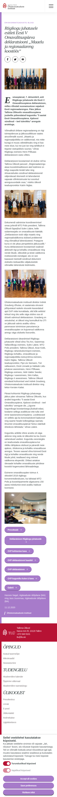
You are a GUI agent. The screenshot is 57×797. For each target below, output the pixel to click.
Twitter (15, 59)
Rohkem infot (28, 792)
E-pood (6, 708)
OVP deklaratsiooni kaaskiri (20, 560)
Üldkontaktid (8, 713)
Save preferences (28, 785)
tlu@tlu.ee (21, 637)
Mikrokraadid (8, 658)
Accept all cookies (28, 779)
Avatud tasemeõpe (11, 654)
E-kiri (23, 59)
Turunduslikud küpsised (23, 763)
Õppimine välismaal (11, 681)
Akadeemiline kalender (13, 676)
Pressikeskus (9, 699)
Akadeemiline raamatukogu (15, 686)
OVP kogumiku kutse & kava (21, 578)
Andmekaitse (8, 718)
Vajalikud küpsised (20, 770)
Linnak (6, 704)
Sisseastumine (9, 663)
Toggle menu (51, 6)
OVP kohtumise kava (17, 551)
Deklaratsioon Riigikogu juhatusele (25, 539)
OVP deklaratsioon (16, 569)
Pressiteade (13, 530)
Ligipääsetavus (9, 722)
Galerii (11, 587)
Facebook (8, 59)
